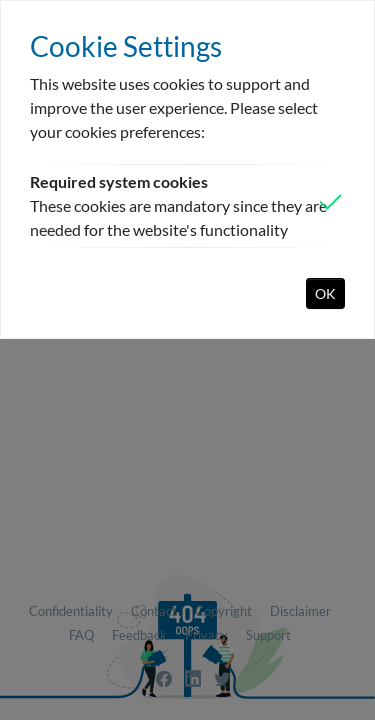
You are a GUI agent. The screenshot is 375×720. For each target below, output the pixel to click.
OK (325, 293)
